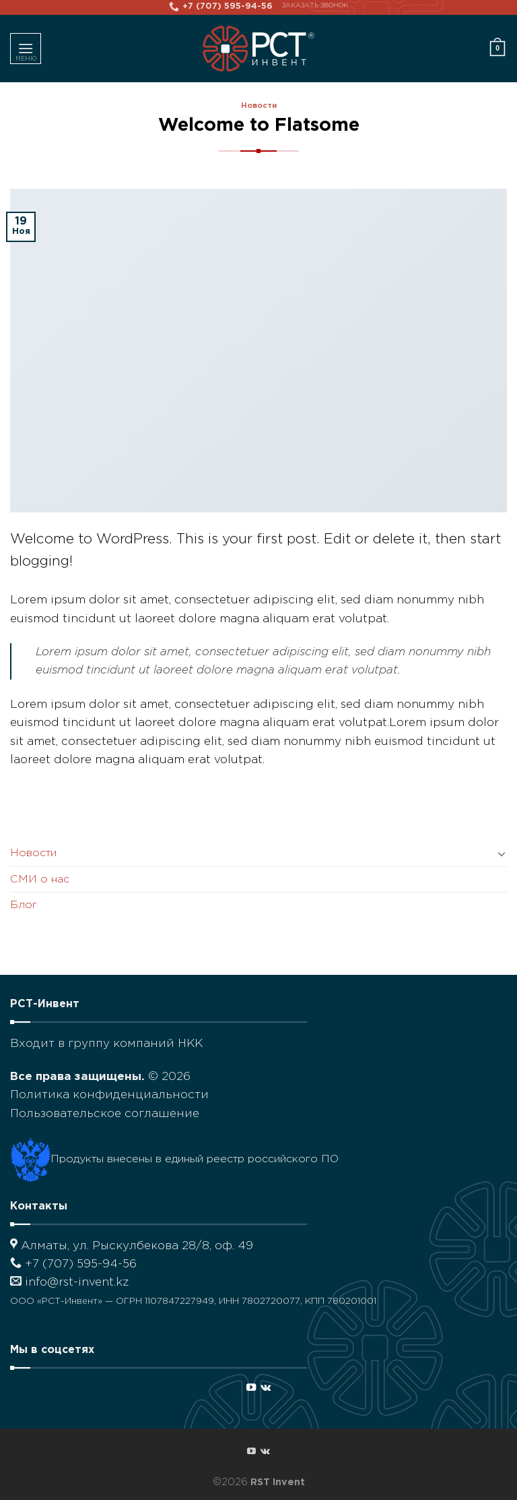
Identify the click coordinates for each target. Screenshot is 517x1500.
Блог (23, 905)
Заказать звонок (315, 6)
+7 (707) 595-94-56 (73, 1264)
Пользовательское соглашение (104, 1114)
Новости (259, 105)
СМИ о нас (39, 879)
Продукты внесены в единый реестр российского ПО (174, 1159)
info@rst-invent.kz (69, 1283)
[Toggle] (501, 853)
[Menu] (25, 48)
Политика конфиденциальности (109, 1095)
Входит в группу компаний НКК (106, 1044)
